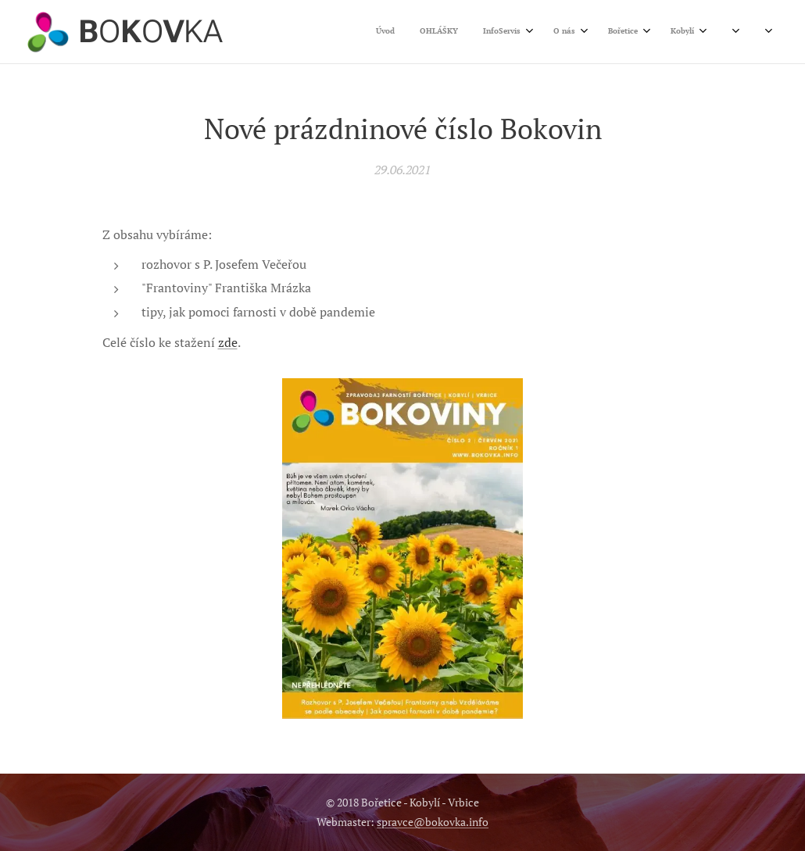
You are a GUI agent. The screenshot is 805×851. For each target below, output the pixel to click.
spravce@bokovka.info (432, 821)
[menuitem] (550, 32)
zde (228, 343)
